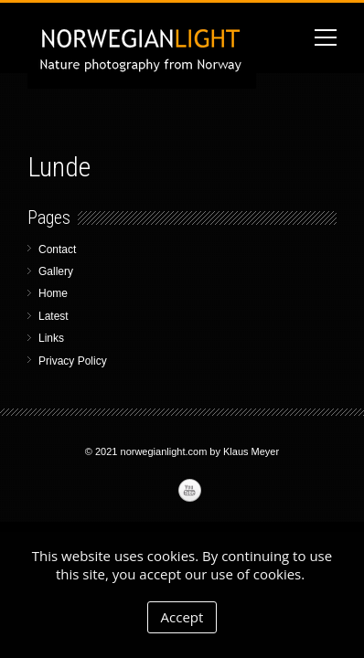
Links (51, 338)
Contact (57, 249)
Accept (182, 617)
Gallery (55, 271)
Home (53, 293)
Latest (53, 316)
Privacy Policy (72, 361)
